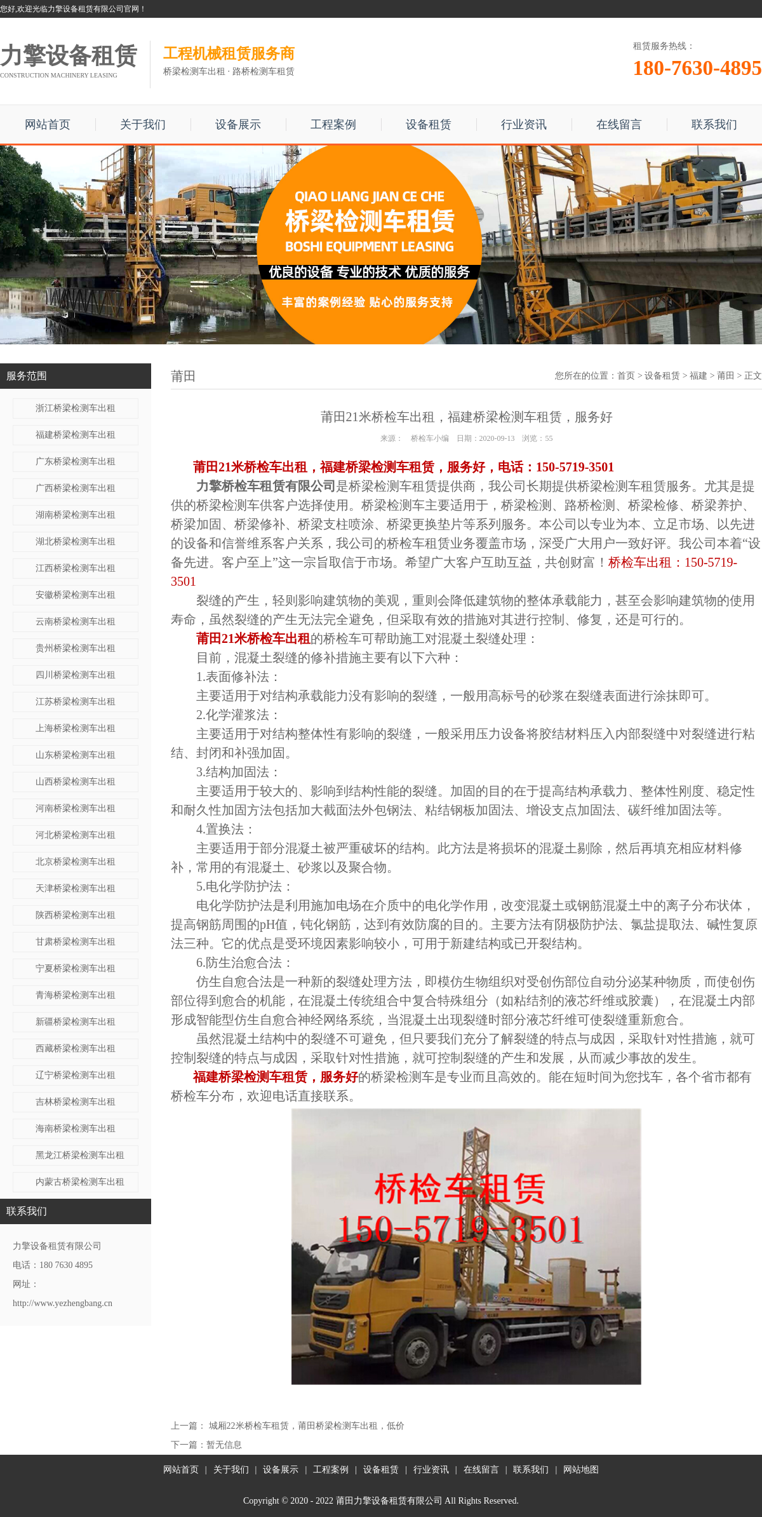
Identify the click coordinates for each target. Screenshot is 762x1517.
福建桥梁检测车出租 (76, 435)
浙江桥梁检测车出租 (76, 408)
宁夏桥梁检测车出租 (76, 968)
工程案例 (333, 124)
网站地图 (581, 1469)
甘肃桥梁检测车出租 (76, 942)
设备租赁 (428, 124)
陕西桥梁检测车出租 (76, 915)
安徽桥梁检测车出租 (76, 595)
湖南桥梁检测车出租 (76, 515)
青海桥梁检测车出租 (76, 995)
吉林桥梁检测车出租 (76, 1102)
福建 (698, 376)
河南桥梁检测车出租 (76, 808)
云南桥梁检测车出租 (76, 621)
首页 (626, 376)
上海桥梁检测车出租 (76, 728)
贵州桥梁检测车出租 (76, 648)
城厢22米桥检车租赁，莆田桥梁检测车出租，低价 (306, 1426)
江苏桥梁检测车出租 (76, 701)
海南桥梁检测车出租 (76, 1128)
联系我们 (714, 124)
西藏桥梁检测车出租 (76, 1048)
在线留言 (619, 124)
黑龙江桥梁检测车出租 (80, 1155)
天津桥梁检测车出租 (76, 888)
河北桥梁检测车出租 (76, 835)
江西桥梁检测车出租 (76, 568)
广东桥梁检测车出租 (76, 461)
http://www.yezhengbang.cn (62, 1303)
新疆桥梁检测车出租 (76, 1022)
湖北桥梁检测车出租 (76, 541)
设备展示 (238, 124)
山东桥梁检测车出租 (76, 755)
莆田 (726, 376)
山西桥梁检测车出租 (76, 781)
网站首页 (47, 124)
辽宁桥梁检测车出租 (76, 1075)
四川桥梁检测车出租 (76, 675)
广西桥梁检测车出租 (76, 488)
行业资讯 (524, 124)
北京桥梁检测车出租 (76, 861)
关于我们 (143, 124)
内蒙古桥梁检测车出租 (80, 1182)
